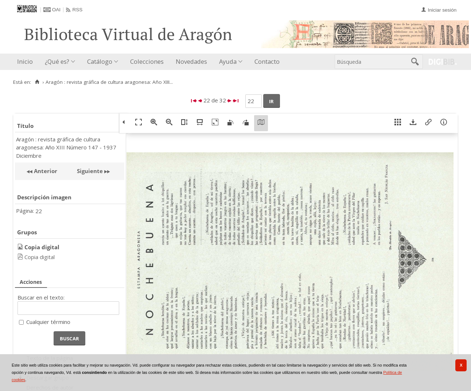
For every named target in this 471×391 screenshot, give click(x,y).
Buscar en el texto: (41, 297)
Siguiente (89, 171)
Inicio (25, 61)
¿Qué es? (57, 61)
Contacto (267, 61)
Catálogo (99, 61)
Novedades (191, 61)
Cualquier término (48, 321)
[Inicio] (37, 82)
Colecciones (147, 61)
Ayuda (228, 61)
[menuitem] (26, 62)
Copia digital (39, 257)
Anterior (44, 171)
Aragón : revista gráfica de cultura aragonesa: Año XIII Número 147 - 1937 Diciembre (66, 147)
